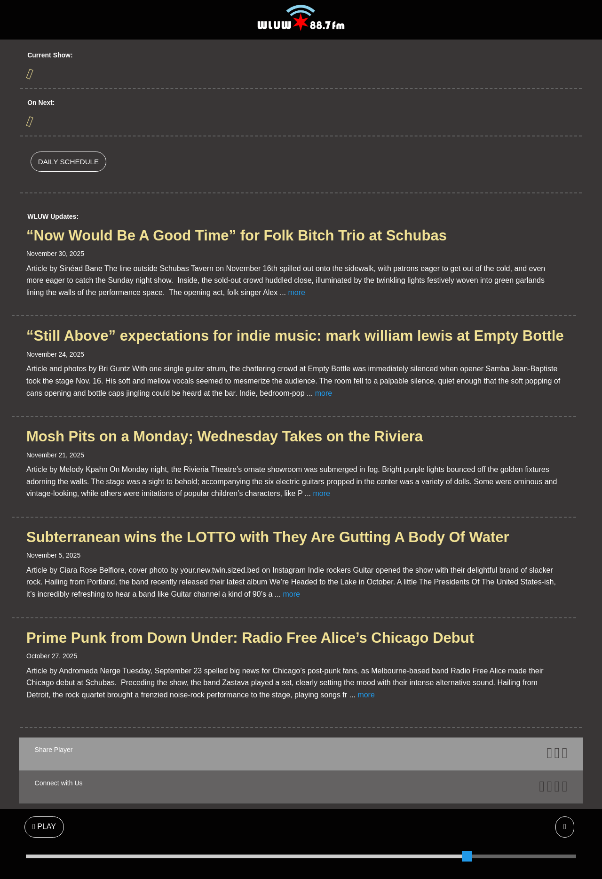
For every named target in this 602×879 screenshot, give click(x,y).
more (296, 292)
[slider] (467, 856)
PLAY (44, 827)
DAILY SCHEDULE (68, 162)
